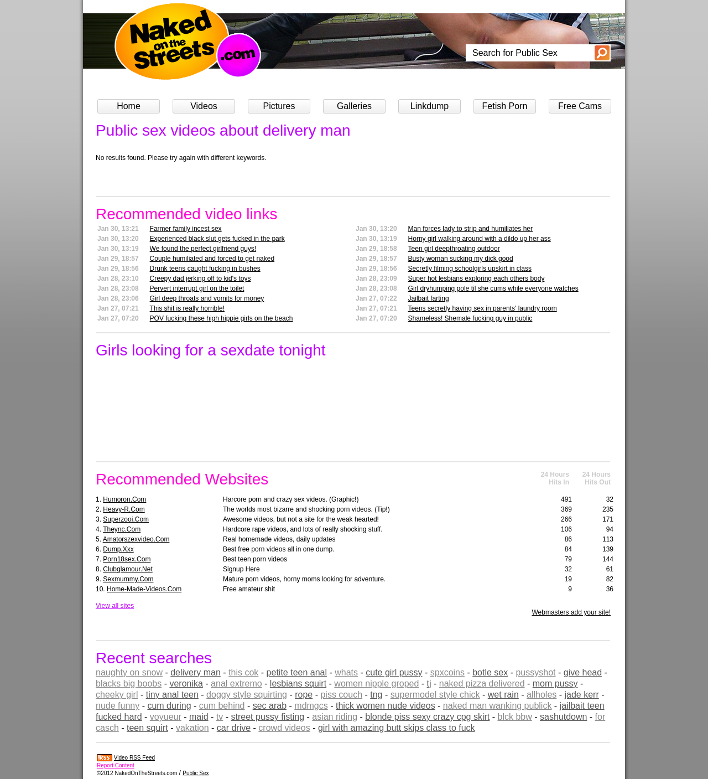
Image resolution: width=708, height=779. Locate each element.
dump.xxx (118, 549)
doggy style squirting (246, 694)
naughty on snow (129, 672)
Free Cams (580, 106)
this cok (243, 672)
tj (429, 683)
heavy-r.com (123, 509)
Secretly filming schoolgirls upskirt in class (470, 268)
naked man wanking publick (497, 705)
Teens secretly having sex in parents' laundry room (482, 308)
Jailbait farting (428, 298)
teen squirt (147, 727)
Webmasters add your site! (571, 612)
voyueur (165, 716)
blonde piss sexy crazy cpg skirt (427, 716)
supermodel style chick (435, 694)
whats (346, 672)
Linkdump (429, 106)
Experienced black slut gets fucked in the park (217, 239)
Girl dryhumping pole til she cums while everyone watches (493, 288)
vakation (192, 727)
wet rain (503, 694)
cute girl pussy (394, 672)
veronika (185, 683)
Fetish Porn (505, 106)
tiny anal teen (172, 694)
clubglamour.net (127, 569)
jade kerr (582, 694)
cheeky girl (117, 694)
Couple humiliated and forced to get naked (212, 258)
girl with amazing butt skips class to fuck (396, 727)
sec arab (270, 705)
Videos (203, 106)
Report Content (115, 765)
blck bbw (515, 716)
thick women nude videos (385, 705)
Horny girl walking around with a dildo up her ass (479, 239)
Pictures (279, 106)
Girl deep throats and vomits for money (207, 298)
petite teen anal (297, 672)
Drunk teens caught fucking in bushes (205, 268)
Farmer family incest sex (186, 229)
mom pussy (555, 683)
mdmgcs (310, 705)
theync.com (121, 529)
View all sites (115, 606)
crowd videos (284, 727)
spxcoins (447, 672)
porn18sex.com (126, 559)
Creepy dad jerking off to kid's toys (200, 278)
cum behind (222, 705)
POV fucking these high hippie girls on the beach (221, 318)
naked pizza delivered (482, 683)
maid (199, 716)
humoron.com (124, 499)
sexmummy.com (128, 579)
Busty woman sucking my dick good (460, 258)
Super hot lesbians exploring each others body (476, 278)
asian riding (334, 716)
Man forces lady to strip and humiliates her (470, 229)
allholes (541, 694)
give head (583, 672)
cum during (169, 705)
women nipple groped (376, 683)
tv (219, 716)
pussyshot (535, 672)
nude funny (117, 705)
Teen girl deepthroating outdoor (454, 248)
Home (128, 106)
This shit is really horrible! (187, 308)
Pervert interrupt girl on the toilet (197, 288)
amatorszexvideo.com (136, 539)
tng (376, 694)
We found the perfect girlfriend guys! (203, 248)
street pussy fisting (268, 716)
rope (304, 694)
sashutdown (563, 716)
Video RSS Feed (134, 758)
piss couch (341, 694)
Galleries (354, 106)
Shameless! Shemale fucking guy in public (470, 318)
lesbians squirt (298, 683)
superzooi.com (126, 519)
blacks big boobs (129, 683)
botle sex (490, 672)
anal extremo (236, 683)
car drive (234, 727)
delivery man (195, 672)
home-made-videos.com (144, 589)
